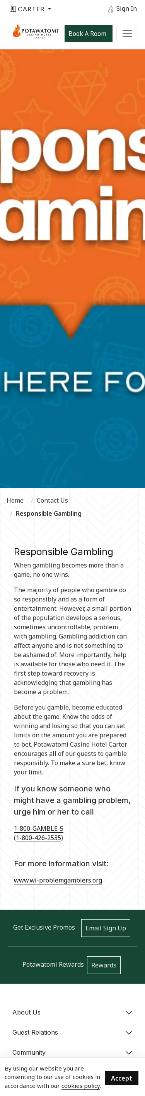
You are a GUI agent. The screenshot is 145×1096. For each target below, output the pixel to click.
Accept (121, 1078)
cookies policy (80, 1085)
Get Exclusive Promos (44, 927)
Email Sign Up (105, 928)
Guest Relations (35, 1032)
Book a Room (87, 33)
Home (15, 500)
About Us (26, 1012)
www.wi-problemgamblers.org (58, 880)
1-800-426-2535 (38, 837)
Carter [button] (28, 8)
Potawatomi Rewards (53, 964)
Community (29, 1052)
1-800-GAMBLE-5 (38, 828)
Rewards (103, 965)
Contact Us (52, 500)
